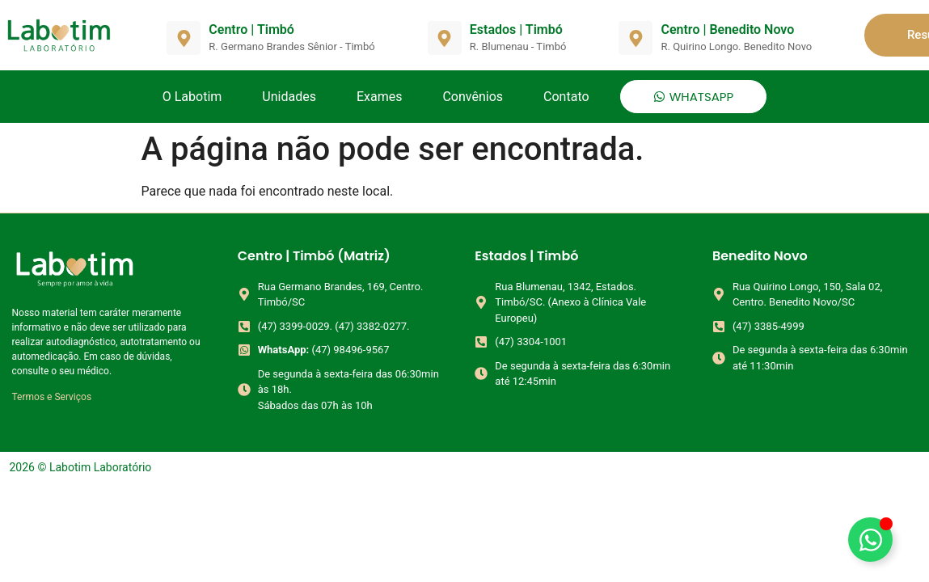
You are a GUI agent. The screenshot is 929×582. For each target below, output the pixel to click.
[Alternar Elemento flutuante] (870, 539)
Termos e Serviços (52, 397)
